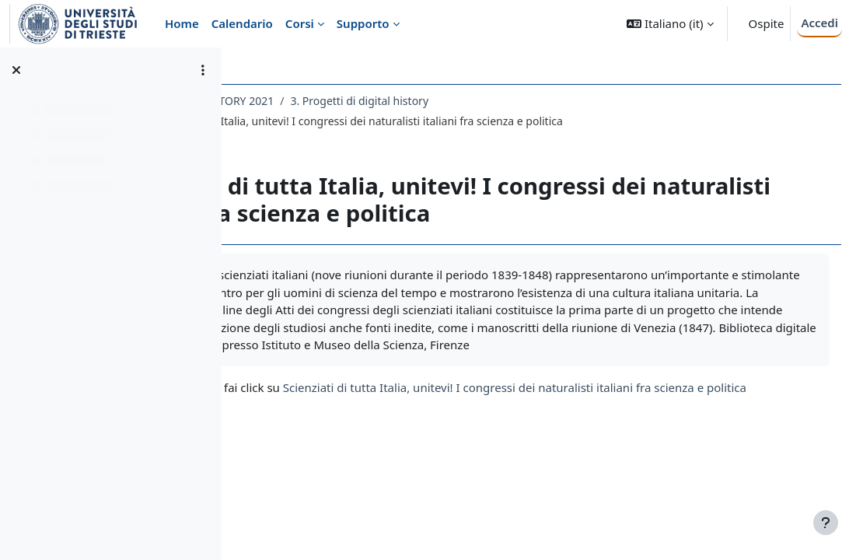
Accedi (819, 22)
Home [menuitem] (182, 23)
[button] (670, 23)
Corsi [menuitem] (299, 23)
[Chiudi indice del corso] (16, 70)
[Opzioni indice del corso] (202, 70)
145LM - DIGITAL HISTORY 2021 (332, 100)
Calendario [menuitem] (242, 23)
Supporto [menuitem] (363, 23)
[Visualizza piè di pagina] (825, 522)
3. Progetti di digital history (497, 100)
